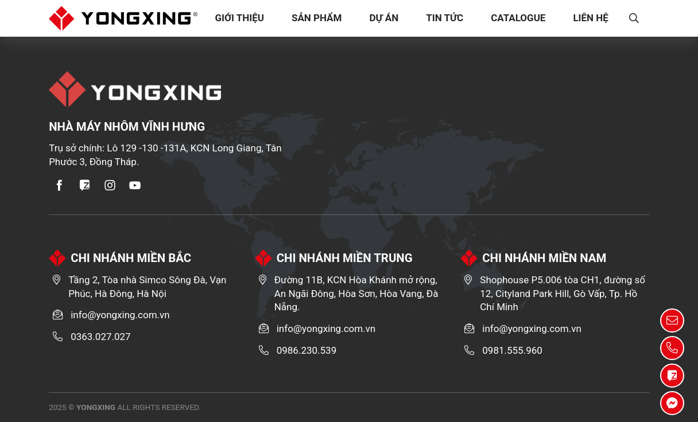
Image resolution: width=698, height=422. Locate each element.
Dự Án (384, 18)
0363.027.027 (101, 336)
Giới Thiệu (240, 18)
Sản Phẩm (317, 18)
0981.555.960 (512, 350)
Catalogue (518, 18)
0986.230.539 (307, 350)
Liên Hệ (591, 18)
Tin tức (445, 18)
